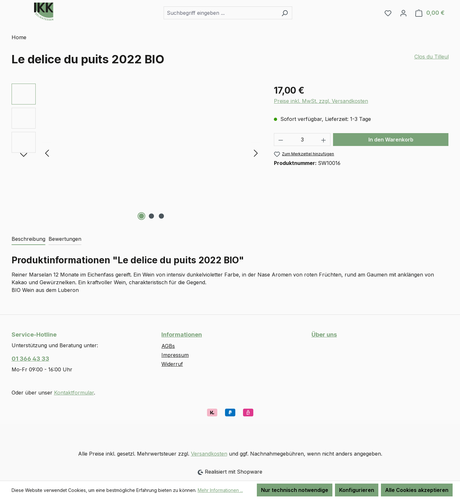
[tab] (28, 239)
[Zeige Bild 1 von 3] (141, 216)
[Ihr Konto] (403, 12)
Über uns (324, 334)
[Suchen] (284, 12)
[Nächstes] (256, 152)
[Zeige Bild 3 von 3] (161, 216)
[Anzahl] (302, 139)
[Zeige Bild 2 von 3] (151, 216)
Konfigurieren (356, 490)
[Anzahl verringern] (280, 139)
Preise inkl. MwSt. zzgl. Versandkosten (321, 101)
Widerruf (172, 364)
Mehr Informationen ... (220, 490)
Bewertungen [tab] (65, 239)
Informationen (181, 334)
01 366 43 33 (30, 358)
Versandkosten (209, 453)
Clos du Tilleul (431, 56)
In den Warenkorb (390, 139)
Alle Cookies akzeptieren (416, 490)
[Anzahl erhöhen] (323, 139)
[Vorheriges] (47, 152)
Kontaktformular (74, 392)
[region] (136, 153)
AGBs (168, 346)
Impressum (175, 355)
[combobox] (220, 12)
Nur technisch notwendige (294, 490)
